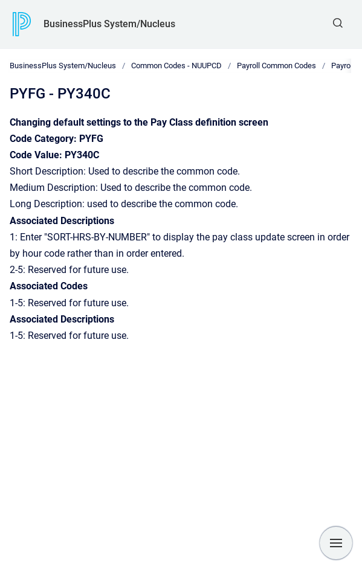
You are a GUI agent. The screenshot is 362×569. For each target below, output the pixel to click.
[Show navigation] (336, 543)
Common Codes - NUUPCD (176, 65)
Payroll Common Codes (276, 65)
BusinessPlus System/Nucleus (109, 24)
